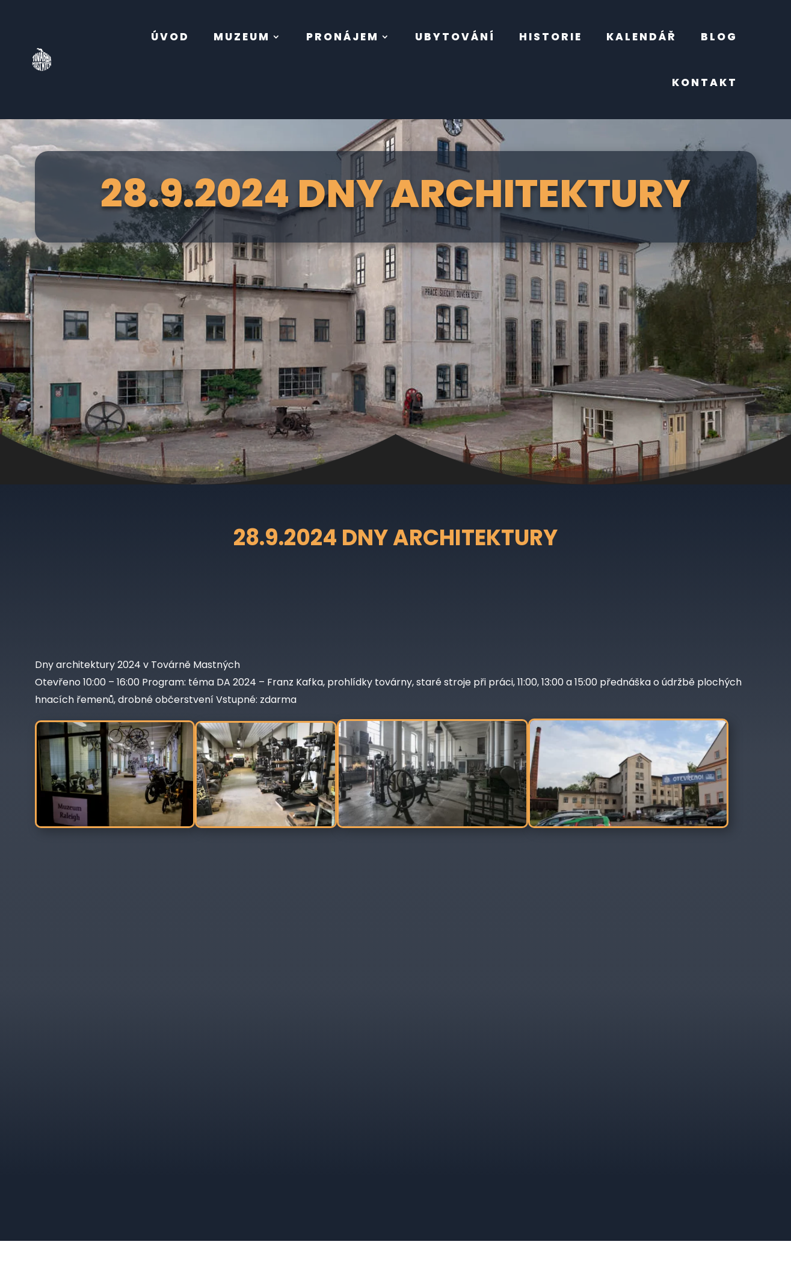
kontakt (704, 82)
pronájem (342, 36)
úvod (170, 36)
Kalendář (641, 36)
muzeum (242, 36)
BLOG (719, 36)
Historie (550, 36)
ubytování (455, 36)
